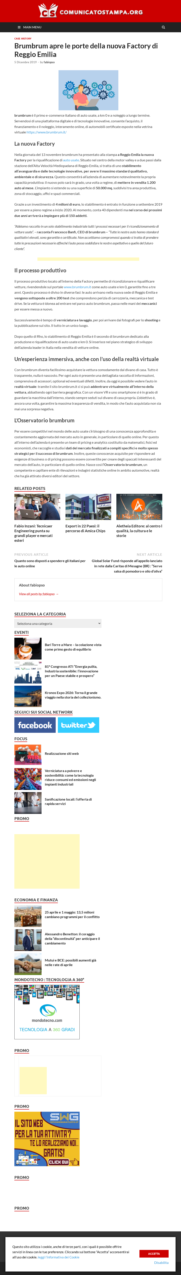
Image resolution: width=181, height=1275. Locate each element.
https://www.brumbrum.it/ (47, 132)
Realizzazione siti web (62, 753)
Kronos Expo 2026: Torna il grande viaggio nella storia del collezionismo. (73, 694)
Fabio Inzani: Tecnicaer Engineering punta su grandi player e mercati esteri (33, 533)
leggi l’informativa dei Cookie (58, 1257)
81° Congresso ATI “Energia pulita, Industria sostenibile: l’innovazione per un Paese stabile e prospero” (71, 671)
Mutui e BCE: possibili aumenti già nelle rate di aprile (70, 962)
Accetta (154, 1253)
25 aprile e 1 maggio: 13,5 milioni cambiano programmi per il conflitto (72, 914)
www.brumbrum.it (77, 287)
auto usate (71, 160)
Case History (22, 38)
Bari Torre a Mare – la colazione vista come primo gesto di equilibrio (73, 647)
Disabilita (161, 1262)
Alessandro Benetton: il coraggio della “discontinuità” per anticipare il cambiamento (72, 938)
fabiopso (49, 62)
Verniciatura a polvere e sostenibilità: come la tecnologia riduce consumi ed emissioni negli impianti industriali (70, 777)
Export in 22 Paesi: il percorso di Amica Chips (85, 528)
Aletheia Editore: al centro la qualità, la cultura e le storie (140, 531)
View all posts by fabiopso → (39, 594)
